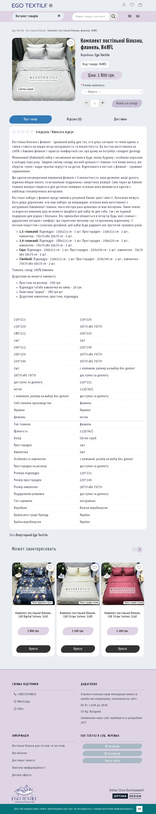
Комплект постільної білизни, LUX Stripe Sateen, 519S (123, 615)
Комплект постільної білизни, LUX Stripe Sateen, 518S (78, 615)
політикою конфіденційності (117, 809)
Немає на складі (127, 103)
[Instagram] (50, 5)
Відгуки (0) (74, 119)
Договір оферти (21, 775)
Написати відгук (63, 132)
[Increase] (103, 103)
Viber (19, 708)
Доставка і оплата (23, 760)
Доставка (120, 119)
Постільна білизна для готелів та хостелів (38, 746)
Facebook (112, 746)
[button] (139, 550)
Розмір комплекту (94, 85)
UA (138, 16)
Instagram (112, 753)
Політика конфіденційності (28, 767)
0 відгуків (42, 132)
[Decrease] (87, 103)
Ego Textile (18, 30)
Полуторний (24, 535)
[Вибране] (132, 5)
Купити (33, 649)
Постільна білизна (36, 30)
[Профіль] (124, 5)
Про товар (30, 119)
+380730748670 (25, 694)
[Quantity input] (94, 103)
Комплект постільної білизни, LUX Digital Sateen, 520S (33, 615)
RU (130, 16)
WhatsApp (22, 701)
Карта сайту (112, 761)
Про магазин (19, 753)
